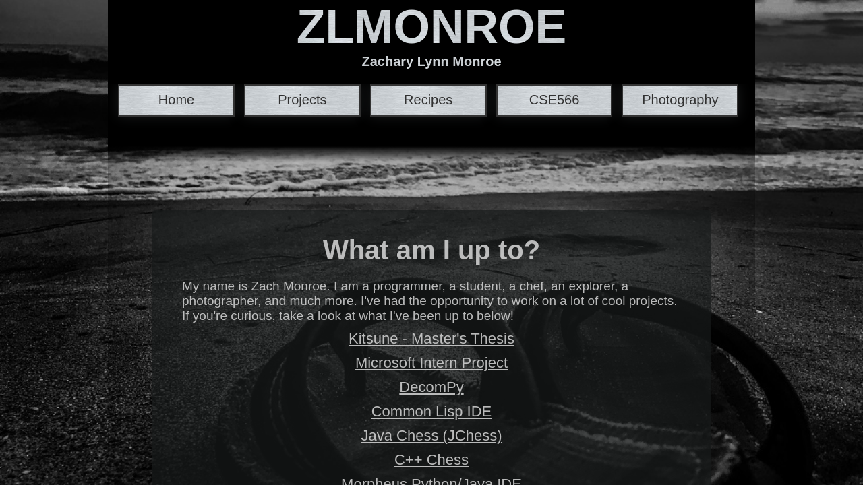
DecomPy (431, 387)
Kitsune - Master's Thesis (431, 338)
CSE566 (554, 99)
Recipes (428, 99)
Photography (680, 99)
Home (176, 99)
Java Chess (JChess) (431, 435)
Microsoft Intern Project (431, 362)
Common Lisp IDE (431, 411)
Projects (302, 99)
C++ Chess (431, 459)
